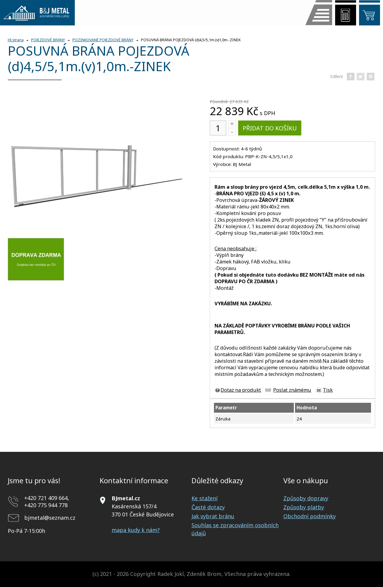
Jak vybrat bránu (213, 516)
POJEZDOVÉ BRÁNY (48, 39)
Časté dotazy (208, 507)
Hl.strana (16, 39)
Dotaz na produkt (241, 390)
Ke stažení (205, 498)
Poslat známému (292, 390)
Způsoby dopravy (305, 498)
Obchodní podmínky (309, 516)
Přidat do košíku (270, 128)
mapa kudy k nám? (136, 529)
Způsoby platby (303, 507)
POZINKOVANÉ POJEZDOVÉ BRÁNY (102, 39)
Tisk (328, 390)
